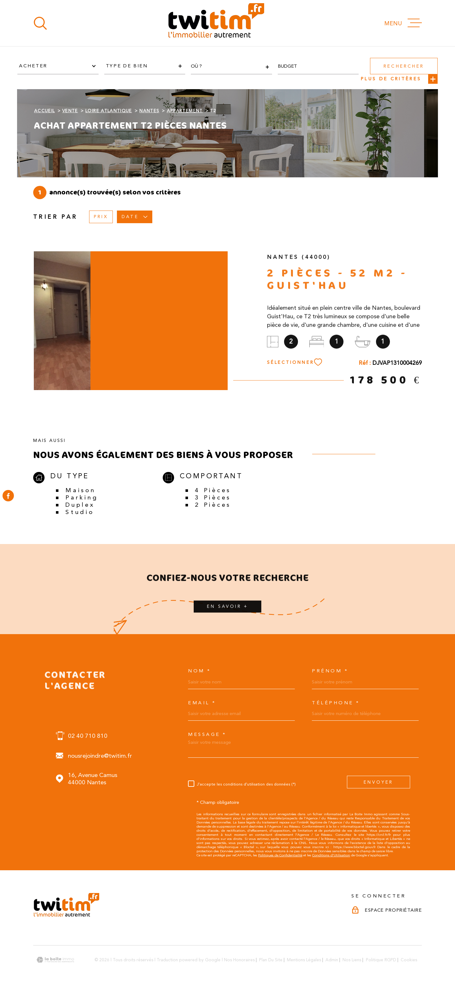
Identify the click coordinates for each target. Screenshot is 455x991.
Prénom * (330, 671)
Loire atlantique (108, 110)
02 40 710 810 (87, 735)
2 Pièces (213, 504)
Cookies (409, 960)
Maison (80, 490)
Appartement (185, 110)
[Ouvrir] (40, 23)
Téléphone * (336, 702)
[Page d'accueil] (215, 23)
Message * (207, 734)
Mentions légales (304, 959)
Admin (331, 959)
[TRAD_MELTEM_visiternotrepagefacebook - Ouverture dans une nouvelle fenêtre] (8, 495)
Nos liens (352, 959)
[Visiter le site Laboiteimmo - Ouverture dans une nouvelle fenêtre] (55, 960)
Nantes (149, 110)
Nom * (199, 671)
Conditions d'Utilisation (331, 855)
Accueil (44, 110)
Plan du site (270, 959)
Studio (79, 512)
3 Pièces (213, 497)
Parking (81, 497)
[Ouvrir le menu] (403, 23)
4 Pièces (213, 490)
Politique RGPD (381, 959)
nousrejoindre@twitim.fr (100, 755)
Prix (101, 216)
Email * (202, 702)
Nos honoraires (239, 959)
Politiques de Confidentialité (280, 855)
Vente (70, 110)
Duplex (80, 504)
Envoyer (378, 781)
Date (135, 216)
